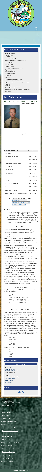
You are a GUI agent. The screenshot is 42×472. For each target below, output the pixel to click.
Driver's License (9, 64)
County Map (5, 415)
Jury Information (6, 439)
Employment (8, 75)
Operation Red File (10, 71)
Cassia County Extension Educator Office (13, 421)
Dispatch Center (9, 55)
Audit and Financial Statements (10, 448)
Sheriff (4, 424)
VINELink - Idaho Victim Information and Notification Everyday (19, 83)
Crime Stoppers (9, 62)
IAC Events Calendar (7, 461)
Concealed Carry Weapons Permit (14, 68)
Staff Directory (21, 364)
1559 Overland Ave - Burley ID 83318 (11, 407)
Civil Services (8, 77)
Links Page (8, 91)
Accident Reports (9, 66)
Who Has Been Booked (11, 58)
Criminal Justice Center (8, 418)
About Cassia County (7, 458)
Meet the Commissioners (9, 445)
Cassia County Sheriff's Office (14, 49)
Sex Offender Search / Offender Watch (15, 81)
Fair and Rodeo (6, 455)
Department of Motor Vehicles (10, 431)
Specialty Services (10, 73)
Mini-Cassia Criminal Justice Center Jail (15, 60)
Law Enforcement (10, 53)
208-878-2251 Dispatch (10, 369)
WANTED (7, 57)
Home (5, 101)
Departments (11, 101)
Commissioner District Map (9, 427)
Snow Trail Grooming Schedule (10, 442)
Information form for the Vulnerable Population (17, 89)
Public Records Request (8, 452)
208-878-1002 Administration (12, 370)
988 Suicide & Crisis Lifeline (12, 86)
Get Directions (8, 382)
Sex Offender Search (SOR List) (13, 79)
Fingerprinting (8, 70)
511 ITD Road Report (10, 87)
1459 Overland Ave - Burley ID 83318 (11, 402)
